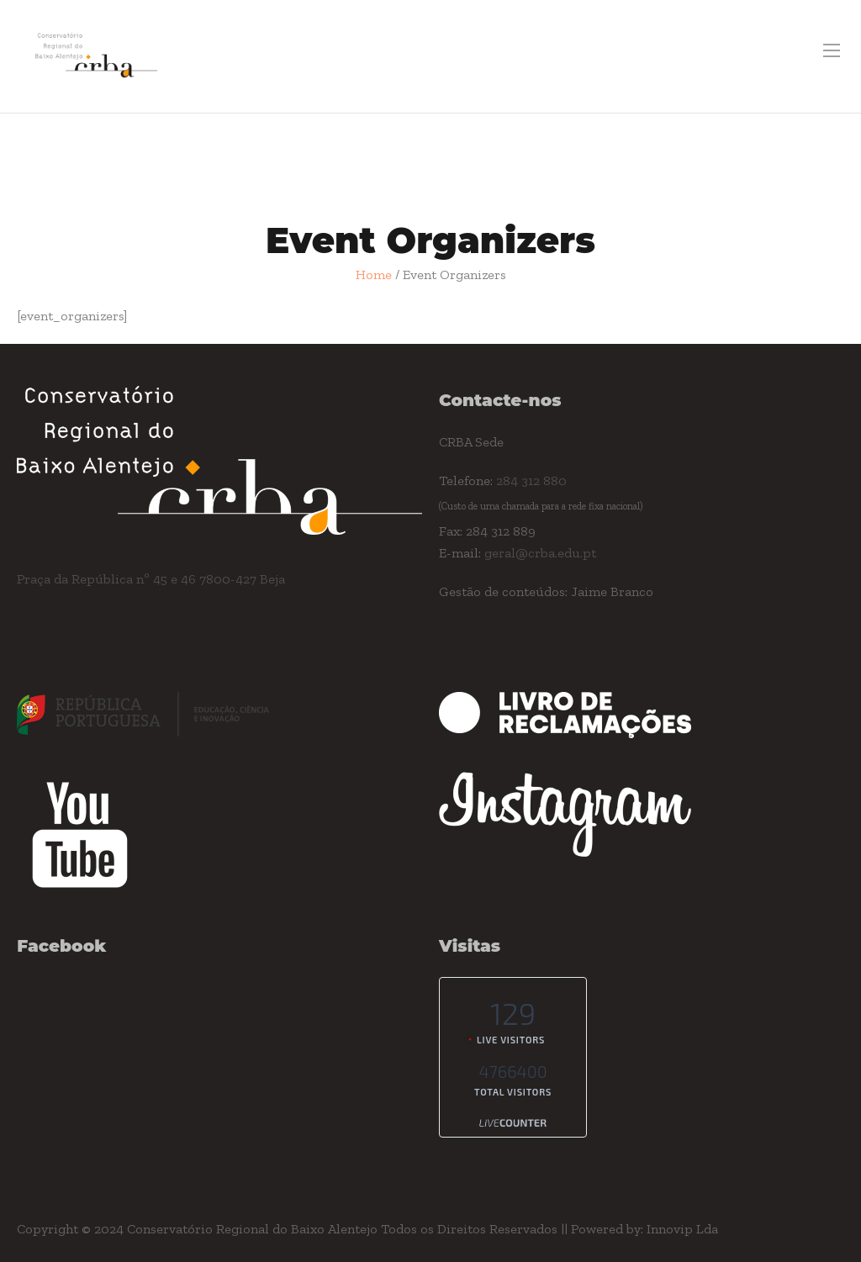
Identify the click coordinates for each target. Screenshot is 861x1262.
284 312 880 (531, 480)
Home (374, 274)
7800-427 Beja (242, 579)
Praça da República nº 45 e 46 (108, 579)
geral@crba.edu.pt (540, 553)
